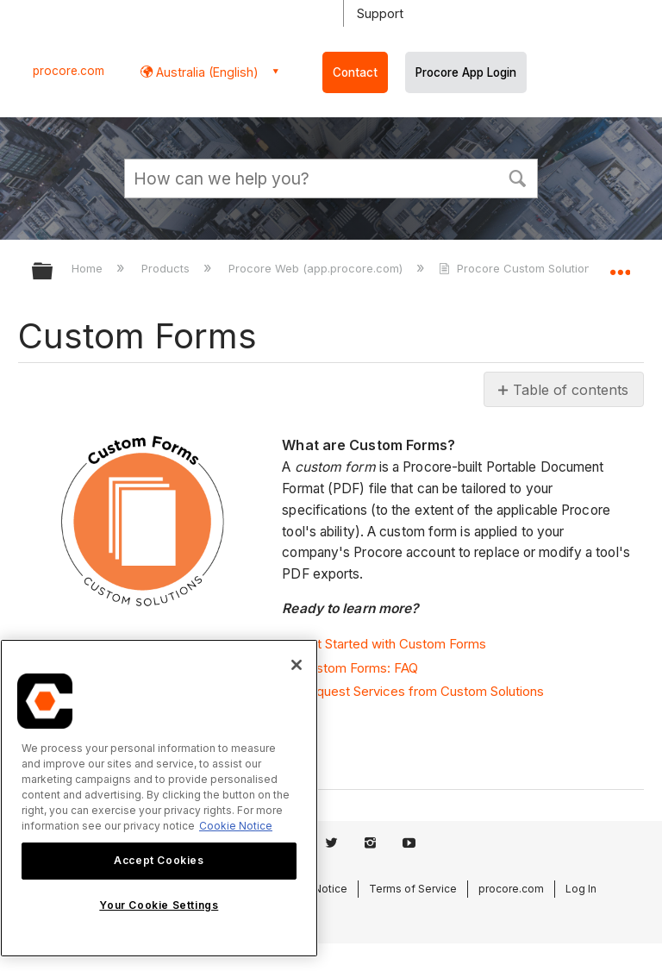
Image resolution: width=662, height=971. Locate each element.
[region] (159, 798)
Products (167, 268)
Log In (580, 888)
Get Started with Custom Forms (393, 644)
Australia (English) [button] (206, 72)
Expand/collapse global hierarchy (53, 272)
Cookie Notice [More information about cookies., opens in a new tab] (235, 825)
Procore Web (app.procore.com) (317, 268)
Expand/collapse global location (619, 266)
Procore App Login (465, 72)
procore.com (68, 71)
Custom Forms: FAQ (359, 668)
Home (89, 268)
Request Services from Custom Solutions (422, 691)
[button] (517, 176)
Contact (355, 72)
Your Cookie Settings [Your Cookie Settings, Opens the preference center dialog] (158, 905)
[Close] (296, 665)
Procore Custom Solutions (519, 268)
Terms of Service (413, 888)
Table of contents (570, 389)
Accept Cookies (158, 860)
